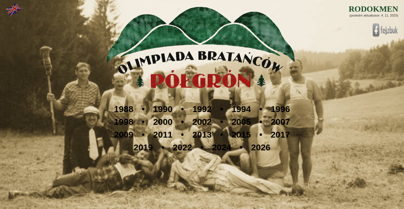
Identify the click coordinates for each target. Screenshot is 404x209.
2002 (202, 122)
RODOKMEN (373, 8)
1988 (124, 109)
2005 (241, 122)
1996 (280, 109)
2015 (241, 134)
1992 (202, 109)
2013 (202, 134)
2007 (280, 122)
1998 (124, 122)
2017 (280, 134)
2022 (182, 147)
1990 (163, 109)
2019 (143, 147)
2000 (163, 122)
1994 (241, 109)
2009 (124, 134)
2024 (221, 147)
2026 (260, 147)
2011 (163, 134)
